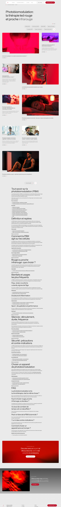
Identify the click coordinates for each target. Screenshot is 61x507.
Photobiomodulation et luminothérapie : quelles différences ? (23, 203)
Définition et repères (16, 207)
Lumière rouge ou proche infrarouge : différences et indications (23, 270)
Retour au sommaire (15, 233)
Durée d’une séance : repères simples (18, 331)
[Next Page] (29, 183)
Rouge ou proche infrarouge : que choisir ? (19, 209)
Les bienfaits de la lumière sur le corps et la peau (20, 292)
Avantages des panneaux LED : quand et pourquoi (21, 379)
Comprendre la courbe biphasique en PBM (19, 251)
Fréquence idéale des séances (17, 335)
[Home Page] (7, 2)
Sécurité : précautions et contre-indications (20, 213)
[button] (2, 505)
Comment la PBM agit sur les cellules (18, 208)
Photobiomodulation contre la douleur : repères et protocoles (23, 302)
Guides (16, 4)
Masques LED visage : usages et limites (19, 293)
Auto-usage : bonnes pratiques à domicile (19, 360)
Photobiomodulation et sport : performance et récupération (22, 312)
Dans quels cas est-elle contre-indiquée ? (19, 355)
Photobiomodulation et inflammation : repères (20, 303)
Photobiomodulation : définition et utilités (19, 202)
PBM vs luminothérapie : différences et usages (20, 232)
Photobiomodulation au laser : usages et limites (20, 382)
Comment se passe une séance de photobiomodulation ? (22, 330)
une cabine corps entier (36, 372)
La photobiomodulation (10, 4)
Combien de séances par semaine (18, 336)
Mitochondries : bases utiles (17, 255)
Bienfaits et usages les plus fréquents (18, 211)
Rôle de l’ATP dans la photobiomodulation (19, 254)
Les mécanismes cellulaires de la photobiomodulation (21, 249)
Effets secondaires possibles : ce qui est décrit (20, 359)
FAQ (13, 216)
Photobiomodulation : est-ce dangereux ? (19, 354)
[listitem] (27, 26)
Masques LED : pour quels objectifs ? (18, 384)
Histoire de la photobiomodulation (18, 230)
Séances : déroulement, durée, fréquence (19, 212)
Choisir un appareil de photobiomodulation (19, 214)
